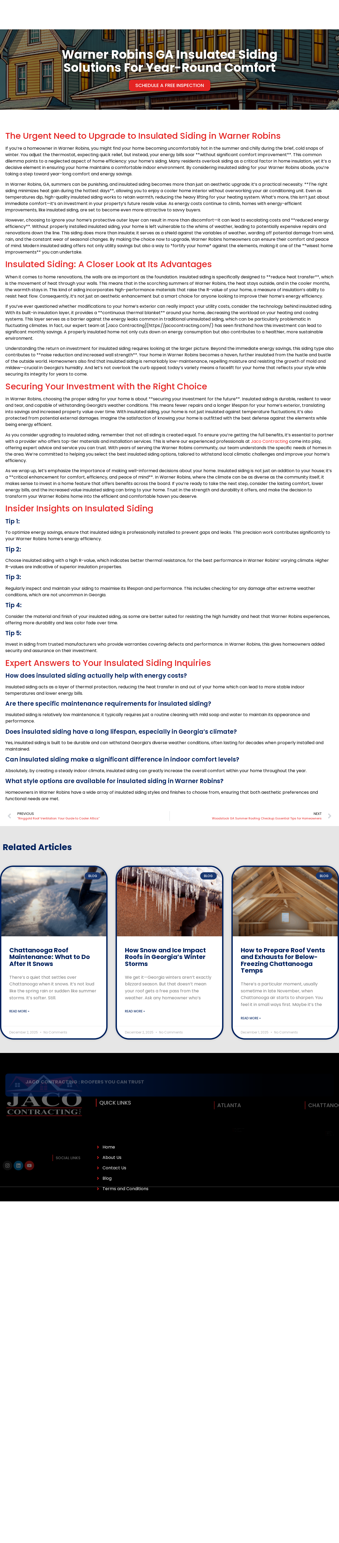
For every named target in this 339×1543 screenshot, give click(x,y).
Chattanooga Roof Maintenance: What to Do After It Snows (49, 957)
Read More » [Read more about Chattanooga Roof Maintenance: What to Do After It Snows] (19, 1011)
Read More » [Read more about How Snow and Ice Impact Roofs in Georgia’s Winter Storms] (135, 1011)
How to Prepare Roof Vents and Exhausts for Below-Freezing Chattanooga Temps (283, 960)
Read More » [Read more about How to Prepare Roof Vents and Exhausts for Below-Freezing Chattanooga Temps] (251, 1018)
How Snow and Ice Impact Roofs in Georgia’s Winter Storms (165, 957)
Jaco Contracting (269, 441)
